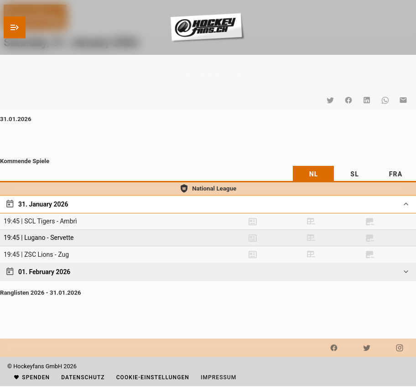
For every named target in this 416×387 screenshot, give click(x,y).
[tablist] (208, 174)
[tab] (313, 174)
